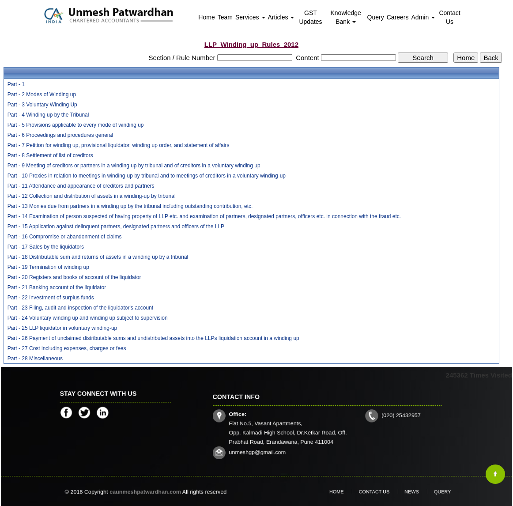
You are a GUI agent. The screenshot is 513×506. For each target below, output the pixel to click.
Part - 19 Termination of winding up (48, 267)
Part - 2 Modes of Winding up (42, 94)
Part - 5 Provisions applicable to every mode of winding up (76, 125)
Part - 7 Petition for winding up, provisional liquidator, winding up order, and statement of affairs (119, 145)
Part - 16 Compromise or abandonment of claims (65, 237)
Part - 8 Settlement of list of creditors (50, 155)
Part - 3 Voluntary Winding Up (42, 105)
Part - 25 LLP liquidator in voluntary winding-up (62, 328)
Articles (281, 17)
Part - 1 (16, 84)
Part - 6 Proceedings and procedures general (60, 135)
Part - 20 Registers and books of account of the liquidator (74, 277)
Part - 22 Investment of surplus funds (51, 298)
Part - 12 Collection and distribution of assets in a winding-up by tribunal (92, 196)
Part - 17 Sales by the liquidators (46, 247)
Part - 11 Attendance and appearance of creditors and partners (81, 186)
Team (225, 17)
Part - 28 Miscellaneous (35, 358)
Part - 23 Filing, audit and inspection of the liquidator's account (81, 308)
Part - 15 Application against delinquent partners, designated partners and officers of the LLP (116, 226)
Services (250, 17)
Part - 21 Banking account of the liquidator (57, 287)
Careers (398, 17)
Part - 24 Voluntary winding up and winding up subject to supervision (88, 318)
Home (206, 17)
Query (375, 17)
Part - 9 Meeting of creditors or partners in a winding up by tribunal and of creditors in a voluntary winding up (134, 165)
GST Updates (310, 17)
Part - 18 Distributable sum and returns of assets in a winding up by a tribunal (98, 257)
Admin (423, 17)
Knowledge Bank (346, 17)
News (405, 492)
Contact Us (449, 17)
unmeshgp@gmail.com (271, 445)
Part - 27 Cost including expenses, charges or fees (67, 348)
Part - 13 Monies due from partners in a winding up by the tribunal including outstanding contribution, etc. (130, 206)
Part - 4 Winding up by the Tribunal (48, 115)
